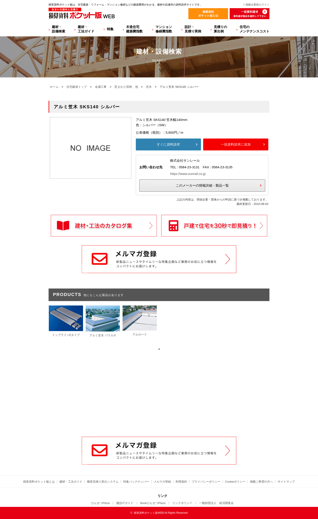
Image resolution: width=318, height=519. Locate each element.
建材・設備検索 (58, 29)
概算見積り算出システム (103, 481)
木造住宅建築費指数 (134, 29)
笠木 (149, 86)
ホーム (54, 86)
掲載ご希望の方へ (261, 481)
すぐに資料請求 (168, 144)
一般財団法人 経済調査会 (216, 503)
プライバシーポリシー (206, 481)
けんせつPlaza (100, 503)
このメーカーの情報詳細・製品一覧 (202, 185)
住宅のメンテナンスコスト (254, 29)
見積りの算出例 (220, 29)
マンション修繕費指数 (163, 29)
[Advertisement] (159, 403)
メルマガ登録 (162, 481)
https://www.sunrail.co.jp (188, 174)
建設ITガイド (124, 503)
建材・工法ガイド (86, 29)
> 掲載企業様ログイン (256, 4)
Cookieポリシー (235, 481)
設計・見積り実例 (193, 29)
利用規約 (181, 481)
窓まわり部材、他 (126, 86)
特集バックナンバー (136, 481)
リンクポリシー (182, 503)
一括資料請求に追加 (236, 144)
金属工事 (101, 86)
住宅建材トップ (76, 86)
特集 (110, 29)
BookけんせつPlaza (152, 503)
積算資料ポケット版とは (39, 481)
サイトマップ (286, 481)
